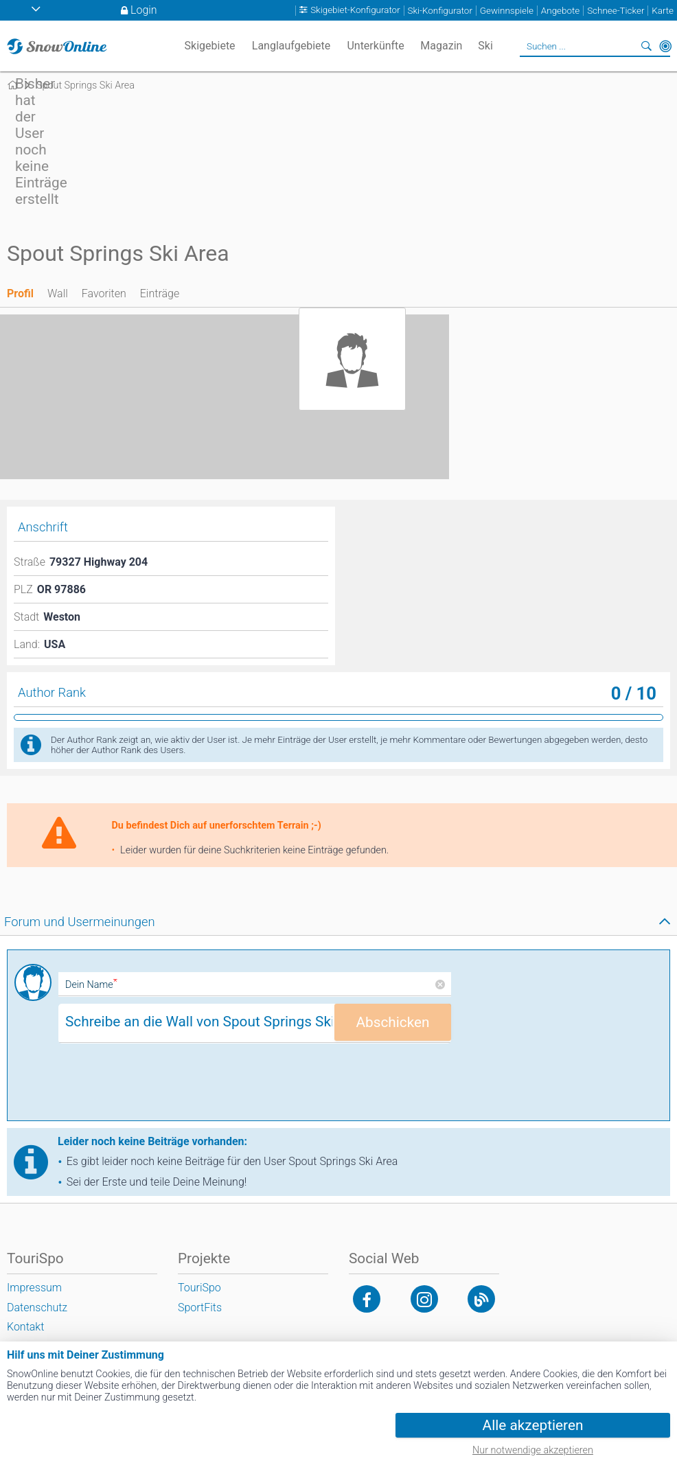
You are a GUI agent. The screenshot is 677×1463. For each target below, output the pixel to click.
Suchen (646, 46)
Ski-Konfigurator (440, 10)
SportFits (200, 1307)
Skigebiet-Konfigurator (355, 10)
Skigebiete (210, 45)
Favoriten (104, 293)
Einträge (159, 293)
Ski (485, 45)
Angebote (560, 10)
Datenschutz (37, 1307)
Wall (57, 293)
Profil (20, 293)
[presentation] (162, 1087)
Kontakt (25, 1326)
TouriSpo (199, 1287)
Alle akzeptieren (533, 1425)
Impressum (34, 1287)
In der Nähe (665, 46)
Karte (663, 10)
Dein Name (91, 985)
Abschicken (392, 1022)
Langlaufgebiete (291, 45)
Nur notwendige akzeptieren (532, 1450)
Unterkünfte (375, 45)
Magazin (441, 45)
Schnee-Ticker (615, 10)
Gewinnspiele (506, 10)
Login (143, 9)
